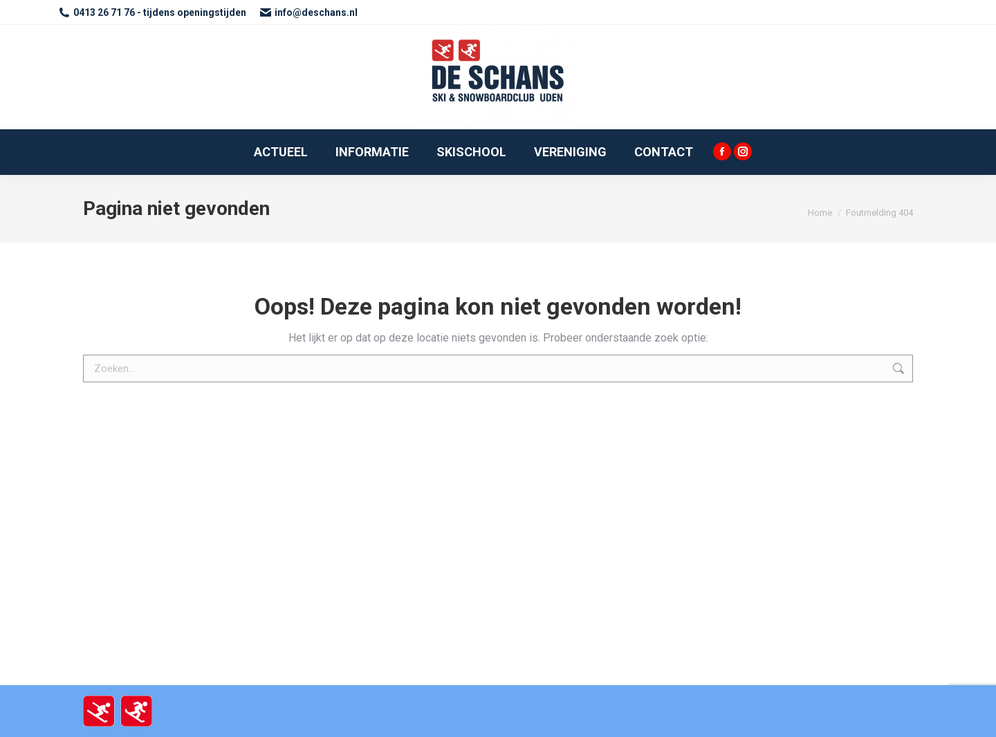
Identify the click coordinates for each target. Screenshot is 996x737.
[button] (966, 19)
